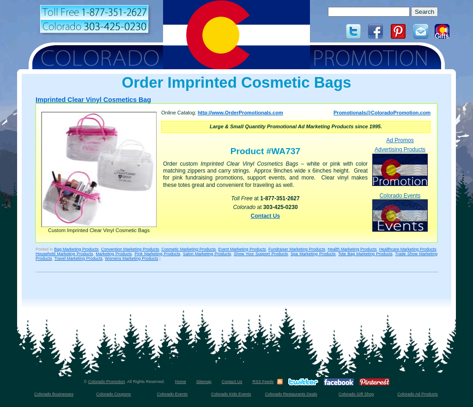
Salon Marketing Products (207, 253)
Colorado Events (400, 212)
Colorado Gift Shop (356, 394)
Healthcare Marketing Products (408, 249)
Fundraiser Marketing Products (296, 249)
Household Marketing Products (64, 253)
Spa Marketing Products (313, 253)
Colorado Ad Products (417, 394)
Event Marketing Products (242, 249)
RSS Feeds (262, 381)
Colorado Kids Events (231, 394)
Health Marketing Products (351, 249)
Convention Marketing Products (130, 249)
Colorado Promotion (106, 381)
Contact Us (265, 216)
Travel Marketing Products (78, 258)
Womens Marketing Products (131, 258)
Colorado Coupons (113, 394)
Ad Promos (399, 140)
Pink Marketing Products (157, 253)
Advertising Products (400, 166)
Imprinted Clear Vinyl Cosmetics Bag (93, 99)
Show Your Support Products (261, 253)
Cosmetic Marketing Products (189, 249)
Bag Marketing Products (76, 249)
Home (180, 381)
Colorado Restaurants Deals (291, 394)
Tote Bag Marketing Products (365, 253)
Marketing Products (114, 253)
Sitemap (204, 381)
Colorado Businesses (53, 394)
